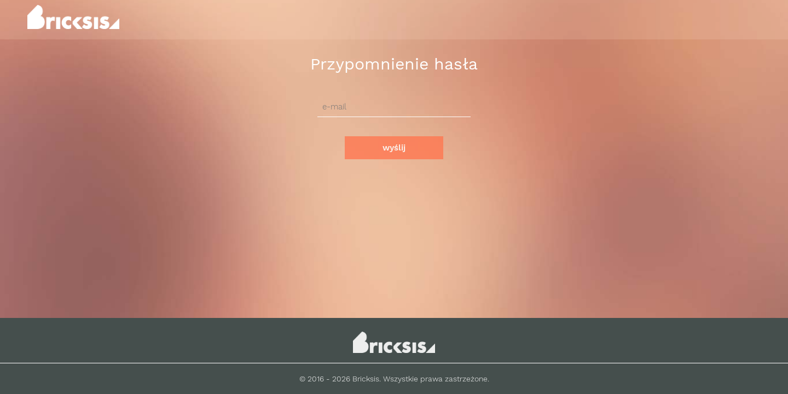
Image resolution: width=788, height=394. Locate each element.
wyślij (394, 148)
